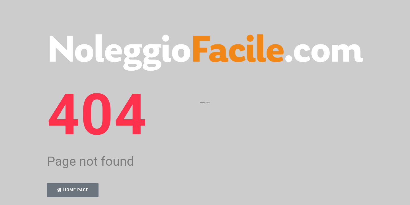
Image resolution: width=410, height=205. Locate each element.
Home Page (73, 190)
